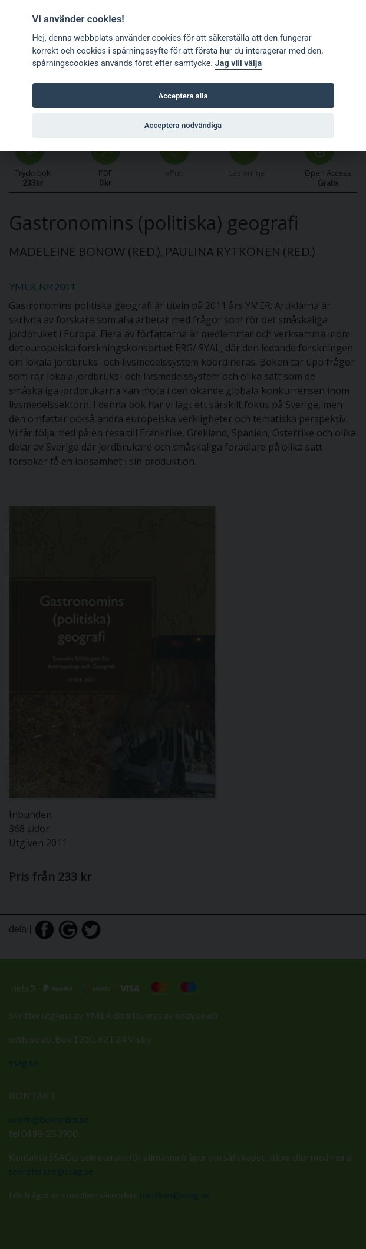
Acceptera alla (183, 95)
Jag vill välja (238, 63)
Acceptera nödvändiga (183, 125)
